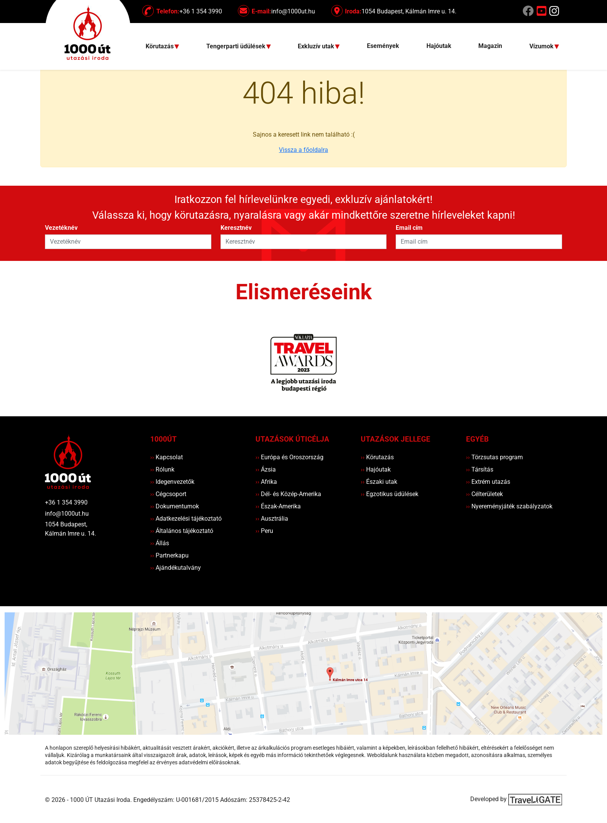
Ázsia (265, 469)
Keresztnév (236, 227)
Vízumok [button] (542, 46)
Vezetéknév (61, 227)
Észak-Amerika (278, 506)
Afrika (266, 481)
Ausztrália (271, 518)
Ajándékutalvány (175, 567)
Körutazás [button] (160, 46)
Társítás (479, 469)
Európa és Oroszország (289, 457)
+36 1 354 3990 (66, 502)
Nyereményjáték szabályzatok (509, 506)
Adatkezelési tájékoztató (186, 518)
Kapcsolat (166, 457)
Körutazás (377, 457)
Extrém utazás (488, 481)
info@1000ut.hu (67, 513)
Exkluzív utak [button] (317, 46)
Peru (264, 530)
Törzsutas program (494, 457)
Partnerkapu (169, 555)
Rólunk (162, 469)
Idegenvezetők (172, 481)
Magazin (490, 45)
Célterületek (484, 494)
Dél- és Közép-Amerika (288, 494)
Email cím (409, 227)
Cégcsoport (168, 494)
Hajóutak (438, 45)
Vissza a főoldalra (303, 149)
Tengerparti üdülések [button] (236, 46)
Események (383, 45)
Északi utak (379, 481)
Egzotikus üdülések (389, 494)
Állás (159, 543)
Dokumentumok (174, 506)
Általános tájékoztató (181, 530)
